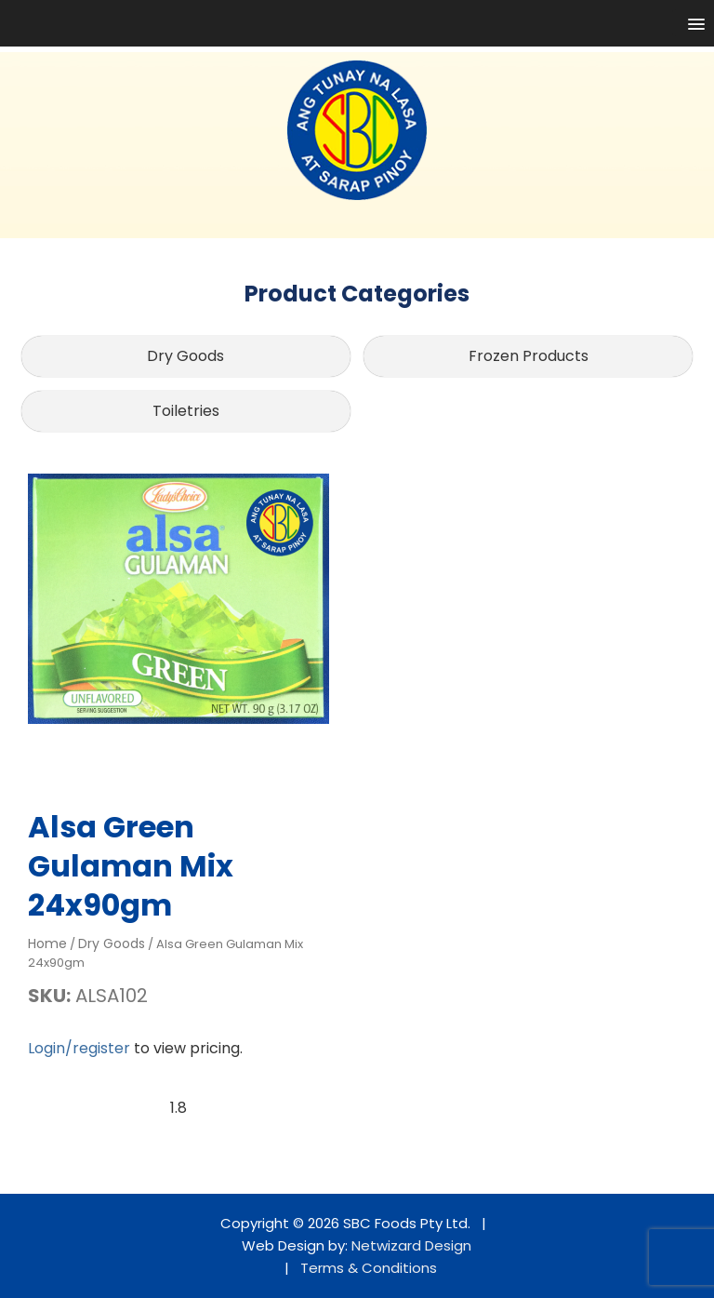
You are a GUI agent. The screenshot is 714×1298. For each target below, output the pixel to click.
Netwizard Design (411, 1245)
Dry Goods (185, 356)
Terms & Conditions (368, 1268)
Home (47, 943)
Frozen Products (528, 356)
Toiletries (185, 411)
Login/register (79, 1048)
